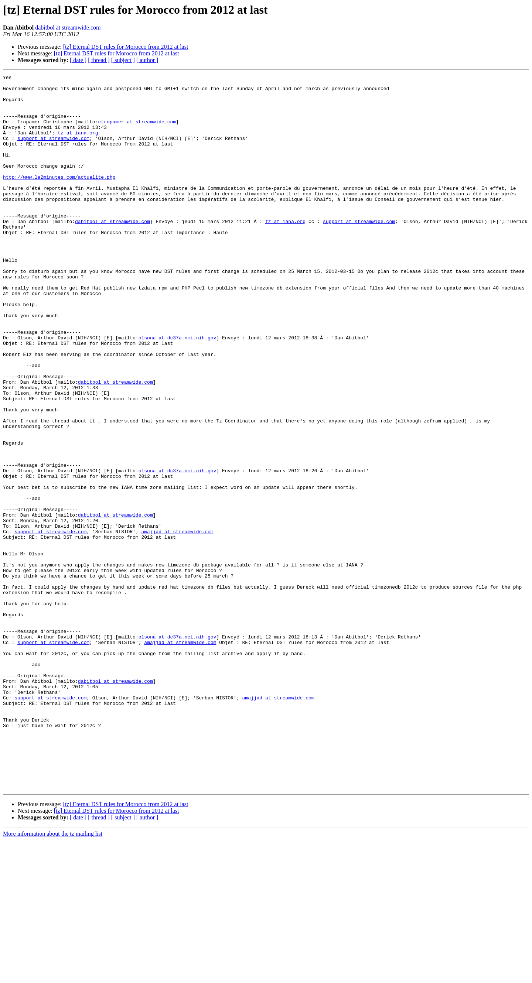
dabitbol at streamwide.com (67, 27)
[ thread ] (99, 60)
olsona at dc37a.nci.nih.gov (177, 390)
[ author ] (147, 60)
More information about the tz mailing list (52, 976)
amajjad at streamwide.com (177, 623)
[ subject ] (123, 60)
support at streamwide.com (53, 151)
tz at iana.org (78, 144)
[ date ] (78, 60)
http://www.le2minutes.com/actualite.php (59, 198)
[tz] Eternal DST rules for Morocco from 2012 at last (125, 47)
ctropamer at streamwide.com (137, 131)
